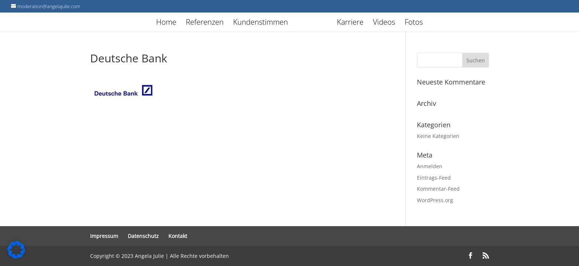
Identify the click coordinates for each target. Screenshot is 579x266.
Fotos (414, 23)
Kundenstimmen (260, 23)
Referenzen (204, 23)
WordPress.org (435, 200)
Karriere (350, 23)
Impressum (104, 235)
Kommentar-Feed (438, 188)
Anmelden (429, 166)
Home (166, 23)
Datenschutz (143, 235)
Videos (384, 23)
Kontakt (177, 235)
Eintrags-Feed (434, 177)
